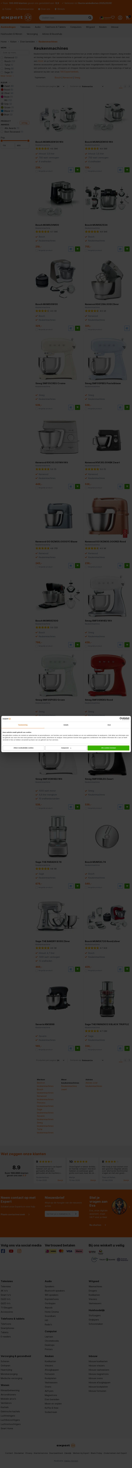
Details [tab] (66, 725)
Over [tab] (109, 725)
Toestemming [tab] (22, 725)
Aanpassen (66, 748)
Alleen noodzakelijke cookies (23, 748)
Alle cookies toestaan (108, 748)
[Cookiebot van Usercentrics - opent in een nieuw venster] (116, 718)
